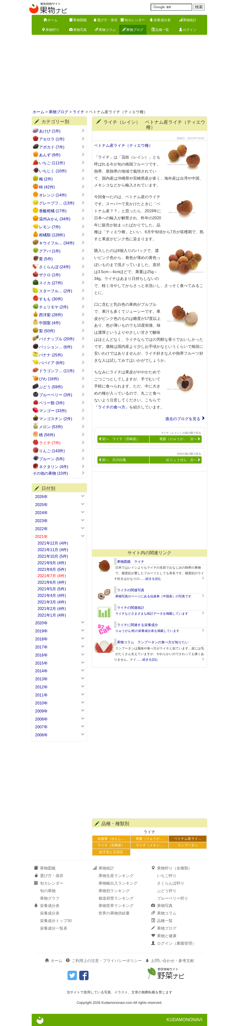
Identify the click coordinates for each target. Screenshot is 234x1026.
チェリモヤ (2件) (62, 307)
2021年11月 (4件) (53, 550)
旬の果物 (48, 891)
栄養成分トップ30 (56, 921)
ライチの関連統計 (130, 608)
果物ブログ (132, 30)
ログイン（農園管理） (173, 943)
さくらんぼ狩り (170, 883)
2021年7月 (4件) (52, 576)
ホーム (50, 20)
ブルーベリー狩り (172, 898)
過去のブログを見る (182, 419)
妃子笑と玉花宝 (111, 852)
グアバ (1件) (62, 251)
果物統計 (187, 20)
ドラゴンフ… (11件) (62, 371)
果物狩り (50, 30)
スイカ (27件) (62, 283)
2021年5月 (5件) (52, 589)
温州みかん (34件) (62, 219)
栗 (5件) (62, 259)
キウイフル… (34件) (62, 243)
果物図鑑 (78, 20)
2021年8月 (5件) (52, 569)
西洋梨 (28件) (62, 315)
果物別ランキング (114, 891)
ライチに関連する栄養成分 (137, 625)
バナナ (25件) (62, 355)
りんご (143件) (62, 451)
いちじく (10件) (62, 171)
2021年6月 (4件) (52, 582)
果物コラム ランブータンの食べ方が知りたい (153, 642)
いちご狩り (166, 876)
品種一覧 (160, 30)
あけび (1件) (62, 131)
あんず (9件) (62, 155)
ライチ (78, 112)
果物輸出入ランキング (117, 883)
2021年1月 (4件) (52, 615)
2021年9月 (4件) (52, 563)
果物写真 (78, 30)
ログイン (187, 30)
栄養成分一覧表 (53, 928)
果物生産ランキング (116, 876)
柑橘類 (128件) (62, 235)
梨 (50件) (62, 331)
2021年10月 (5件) (53, 556)
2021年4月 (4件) (52, 595)
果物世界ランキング (116, 906)
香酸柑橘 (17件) (62, 211)
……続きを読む (150, 579)
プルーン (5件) (62, 459)
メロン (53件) (62, 427)
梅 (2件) (62, 179)
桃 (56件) (62, 435)
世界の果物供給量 (114, 913)
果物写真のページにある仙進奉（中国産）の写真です (153, 596)
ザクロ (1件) (62, 275)
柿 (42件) (62, 187)
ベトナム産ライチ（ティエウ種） (123, 145)
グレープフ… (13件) (62, 203)
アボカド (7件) (62, 147)
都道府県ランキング (116, 898)
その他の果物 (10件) (59, 473)
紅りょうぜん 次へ (183, 460)
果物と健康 (163, 936)
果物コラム (105, 30)
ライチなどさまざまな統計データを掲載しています (151, 613)
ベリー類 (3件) (62, 403)
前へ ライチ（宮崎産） (119, 439)
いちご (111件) (62, 163)
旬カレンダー (133, 20)
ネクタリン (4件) (62, 466)
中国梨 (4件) (62, 323)
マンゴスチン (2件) (62, 418)
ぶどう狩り (166, 891)
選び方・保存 (105, 20)
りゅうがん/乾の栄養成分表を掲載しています (147, 631)
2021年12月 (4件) (53, 543)
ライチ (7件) (62, 443)
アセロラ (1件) (62, 139)
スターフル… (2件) (62, 291)
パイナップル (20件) (62, 339)
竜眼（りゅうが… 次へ (179, 439)
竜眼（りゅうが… (149, 839)
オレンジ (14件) (62, 195)
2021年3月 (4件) (52, 602)
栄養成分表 (160, 20)
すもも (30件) (62, 299)
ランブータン (187, 845)
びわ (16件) (62, 379)
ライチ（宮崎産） (111, 845)
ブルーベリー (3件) (62, 395)
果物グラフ (49, 898)
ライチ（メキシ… (149, 845)
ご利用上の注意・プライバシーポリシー (104, 961)
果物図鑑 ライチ (130, 562)
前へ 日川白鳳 (112, 460)
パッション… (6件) (62, 347)
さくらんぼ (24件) (62, 267)
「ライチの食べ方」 (111, 407)
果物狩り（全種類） (171, 868)
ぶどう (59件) (62, 387)
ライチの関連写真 (130, 590)
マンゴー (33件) (62, 410)
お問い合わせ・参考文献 (169, 961)
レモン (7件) (62, 227)
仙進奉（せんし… (111, 839)
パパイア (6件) (62, 362)
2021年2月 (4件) (52, 609)
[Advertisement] (117, 72)
